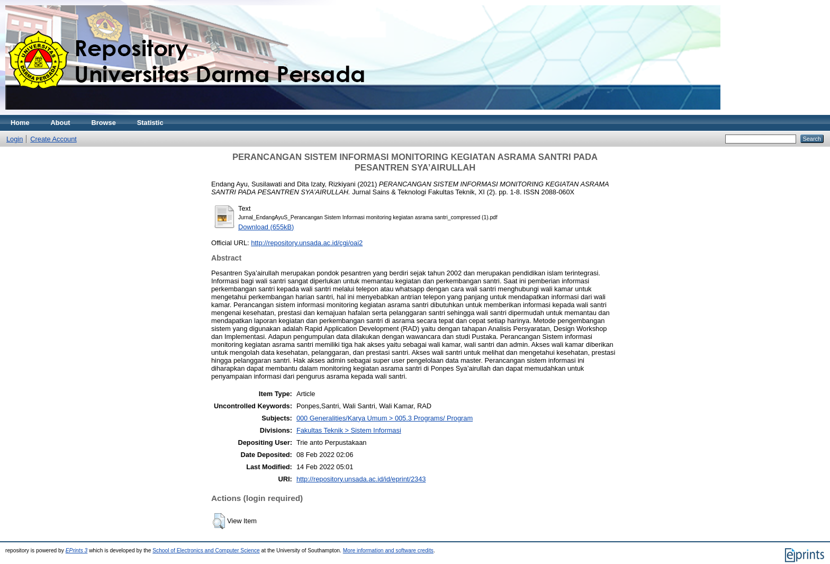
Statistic (150, 123)
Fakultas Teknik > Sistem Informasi (348, 430)
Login (14, 139)
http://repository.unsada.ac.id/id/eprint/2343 (361, 479)
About (60, 123)
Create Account (53, 139)
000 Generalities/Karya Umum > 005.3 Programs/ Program (384, 418)
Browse (104, 123)
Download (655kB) (266, 227)
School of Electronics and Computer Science (206, 550)
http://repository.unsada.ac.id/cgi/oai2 (307, 243)
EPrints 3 (77, 550)
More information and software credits (388, 550)
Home (20, 123)
